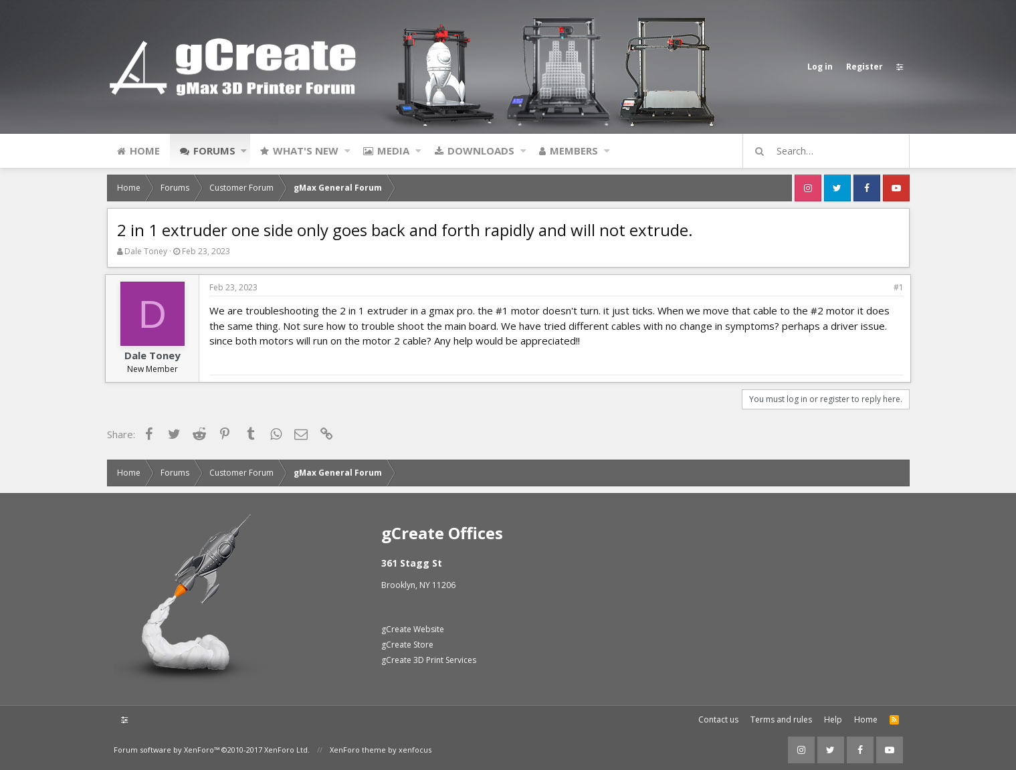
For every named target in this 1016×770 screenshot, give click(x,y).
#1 (897, 287)
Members (574, 150)
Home (145, 150)
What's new (305, 150)
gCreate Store (407, 644)
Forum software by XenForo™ (212, 750)
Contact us (718, 719)
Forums (214, 150)
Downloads (480, 150)
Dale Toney (145, 251)
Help (833, 719)
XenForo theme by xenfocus (380, 750)
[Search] (832, 151)
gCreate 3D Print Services (428, 660)
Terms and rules (781, 719)
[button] (243, 150)
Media (393, 150)
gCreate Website (412, 629)
